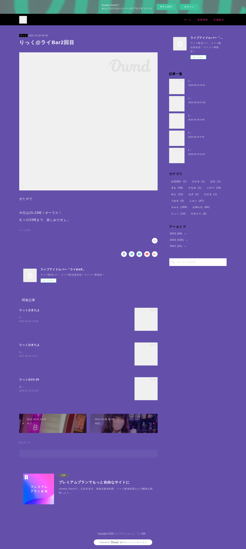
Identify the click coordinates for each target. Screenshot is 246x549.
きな (177, 187)
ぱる (215, 181)
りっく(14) (24, 230)
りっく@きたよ (29, 310)
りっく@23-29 (29, 379)
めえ (177, 194)
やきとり (199, 213)
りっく (23, 35)
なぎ (194, 194)
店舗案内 (219, 19)
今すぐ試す (166, 6)
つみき (177, 200)
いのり (214, 187)
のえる (210, 194)
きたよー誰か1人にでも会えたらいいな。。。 (45, 386)
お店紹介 (179, 181)
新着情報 (203, 19)
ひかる (198, 181)
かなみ (195, 187)
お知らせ (201, 207)
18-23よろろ (26, 352)
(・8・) (192, 80)
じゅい (196, 200)
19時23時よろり (28, 317)
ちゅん (179, 207)
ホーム (188, 19)
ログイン (189, 6)
